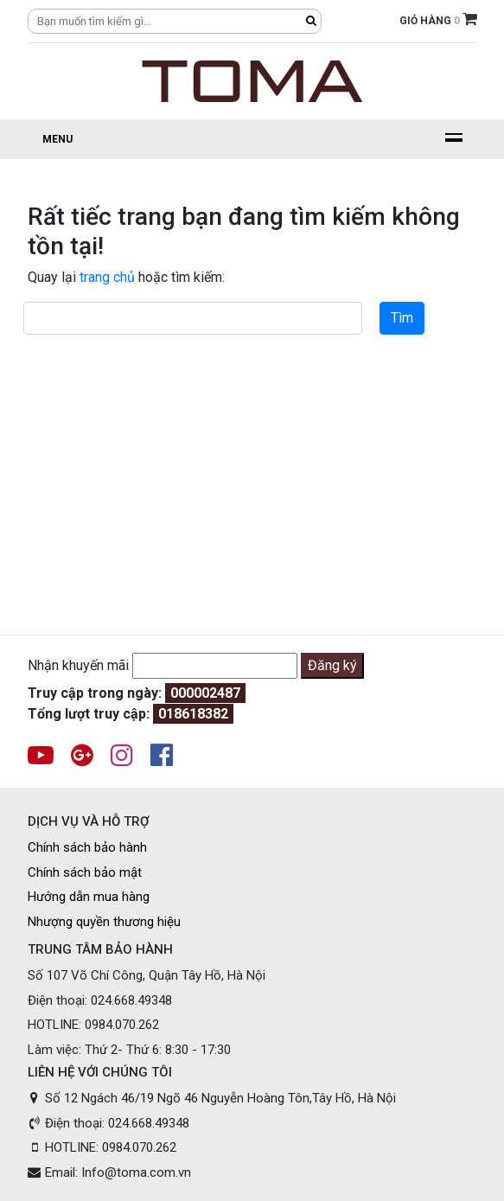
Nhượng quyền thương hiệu (104, 921)
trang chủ (107, 277)
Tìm (402, 318)
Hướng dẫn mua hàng (89, 896)
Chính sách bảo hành (87, 847)
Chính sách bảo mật (85, 872)
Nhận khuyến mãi (78, 665)
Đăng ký (332, 665)
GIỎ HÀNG (438, 19)
